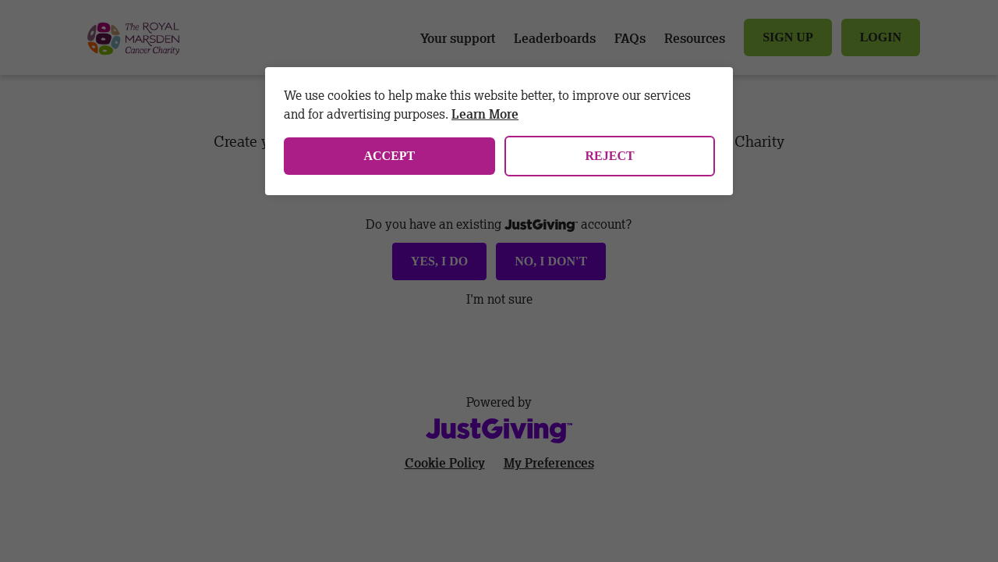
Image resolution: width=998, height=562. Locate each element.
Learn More (484, 114)
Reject (610, 155)
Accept (389, 155)
